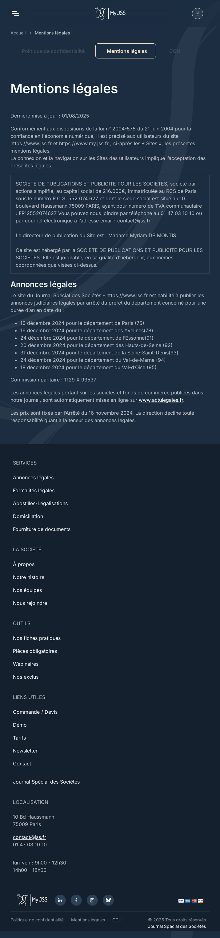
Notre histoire (28, 577)
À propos (23, 564)
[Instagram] (92, 900)
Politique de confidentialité (53, 51)
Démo (20, 725)
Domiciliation (28, 516)
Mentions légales (88, 919)
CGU (174, 51)
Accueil (18, 32)
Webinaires (25, 664)
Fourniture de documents (41, 529)
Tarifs (19, 738)
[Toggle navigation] (15, 13)
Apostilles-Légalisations (40, 503)
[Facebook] (76, 900)
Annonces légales (33, 477)
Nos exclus (25, 677)
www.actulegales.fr (161, 400)
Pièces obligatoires (35, 651)
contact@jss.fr (29, 837)
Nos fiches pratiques (37, 638)
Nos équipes (27, 590)
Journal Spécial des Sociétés (46, 782)
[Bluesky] (108, 900)
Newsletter (25, 751)
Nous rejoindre (30, 603)
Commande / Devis (35, 712)
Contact (22, 763)
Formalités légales (33, 490)
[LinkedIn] (60, 900)
